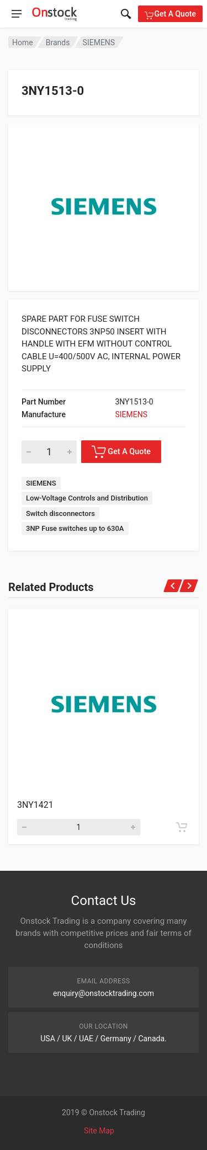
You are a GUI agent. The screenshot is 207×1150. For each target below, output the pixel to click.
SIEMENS (99, 42)
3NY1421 (35, 805)
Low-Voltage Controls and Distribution (87, 498)
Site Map (99, 1130)
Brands (58, 42)
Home (22, 42)
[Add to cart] (182, 827)
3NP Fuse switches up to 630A (75, 528)
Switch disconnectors (60, 513)
